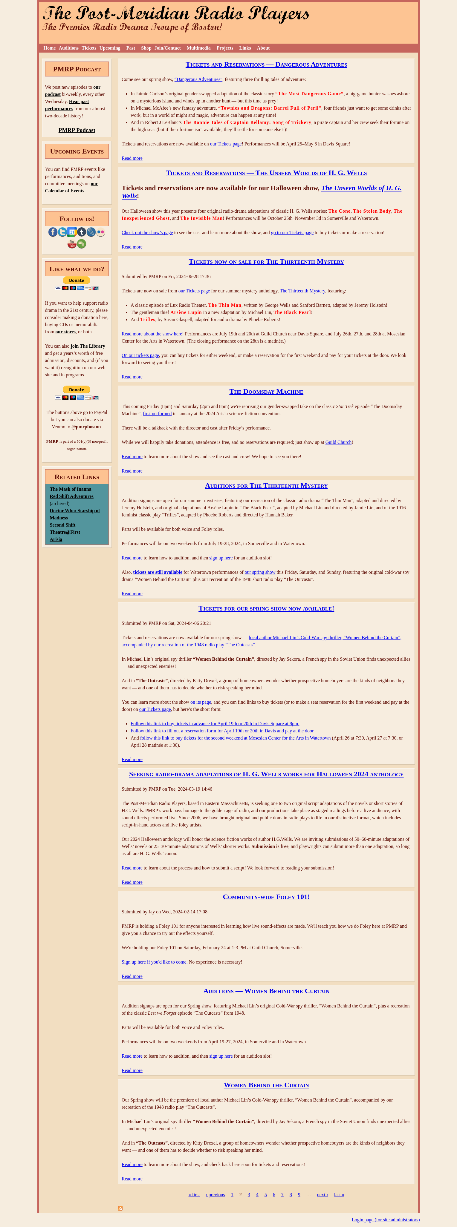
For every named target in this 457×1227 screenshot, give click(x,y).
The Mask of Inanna (70, 489)
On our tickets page (140, 355)
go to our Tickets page (292, 232)
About (263, 47)
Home (50, 47)
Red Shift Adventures (72, 496)
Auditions (69, 47)
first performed (157, 413)
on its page (200, 702)
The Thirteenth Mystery (302, 290)
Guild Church (338, 442)
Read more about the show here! (153, 333)
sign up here (221, 557)
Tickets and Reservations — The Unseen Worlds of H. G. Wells (266, 173)
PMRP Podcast (77, 130)
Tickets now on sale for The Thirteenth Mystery (266, 261)
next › (322, 1194)
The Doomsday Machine (266, 391)
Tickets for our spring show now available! (266, 608)
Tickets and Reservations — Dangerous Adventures (266, 64)
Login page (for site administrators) (386, 1219)
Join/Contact (168, 47)
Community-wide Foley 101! (266, 897)
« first (194, 1194)
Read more (132, 158)
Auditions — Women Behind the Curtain (266, 991)
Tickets (89, 47)
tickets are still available (157, 572)
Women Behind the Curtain (266, 1085)
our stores (66, 331)
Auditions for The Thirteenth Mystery (266, 485)
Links (245, 47)
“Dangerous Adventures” (198, 79)
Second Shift (63, 524)
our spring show (259, 572)
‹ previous (215, 1194)
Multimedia (199, 47)
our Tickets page (226, 143)
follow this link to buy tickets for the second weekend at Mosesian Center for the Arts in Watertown (235, 737)
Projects (225, 47)
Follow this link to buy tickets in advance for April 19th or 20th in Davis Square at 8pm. (215, 723)
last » (339, 1194)
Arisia (56, 539)
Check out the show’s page (147, 232)
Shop (146, 47)
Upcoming (110, 47)
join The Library (88, 346)
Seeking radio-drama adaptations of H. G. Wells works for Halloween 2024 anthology (266, 774)
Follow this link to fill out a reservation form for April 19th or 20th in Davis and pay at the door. (222, 730)
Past (130, 47)
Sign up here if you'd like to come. (155, 961)
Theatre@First (65, 532)
